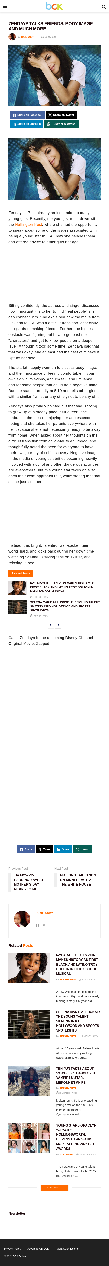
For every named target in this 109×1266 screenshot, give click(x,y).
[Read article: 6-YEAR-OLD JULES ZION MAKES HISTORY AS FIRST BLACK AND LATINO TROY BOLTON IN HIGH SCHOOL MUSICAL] (17, 588)
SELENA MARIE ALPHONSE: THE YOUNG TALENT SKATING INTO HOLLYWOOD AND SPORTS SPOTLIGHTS (65, 606)
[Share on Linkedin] (26, 124)
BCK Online (19, 1256)
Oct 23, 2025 (39, 597)
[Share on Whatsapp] (61, 124)
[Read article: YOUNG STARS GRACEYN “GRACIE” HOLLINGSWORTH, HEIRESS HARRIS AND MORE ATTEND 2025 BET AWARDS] (29, 1138)
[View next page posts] (58, 625)
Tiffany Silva (68, 979)
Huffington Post (28, 224)
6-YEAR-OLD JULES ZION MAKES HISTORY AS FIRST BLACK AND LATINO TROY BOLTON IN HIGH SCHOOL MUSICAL (62, 587)
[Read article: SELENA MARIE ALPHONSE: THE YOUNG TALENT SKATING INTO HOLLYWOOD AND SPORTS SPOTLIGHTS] (17, 607)
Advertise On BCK (38, 1248)
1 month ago (88, 1036)
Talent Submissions (67, 1248)
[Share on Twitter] (61, 115)
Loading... (54, 1187)
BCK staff (27, 36)
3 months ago (66, 1093)
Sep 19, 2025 (39, 616)
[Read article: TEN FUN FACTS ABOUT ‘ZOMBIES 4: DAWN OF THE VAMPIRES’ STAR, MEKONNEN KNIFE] (29, 1081)
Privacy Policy (12, 1248)
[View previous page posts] (51, 625)
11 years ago (48, 36)
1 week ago (87, 979)
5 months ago (85, 1154)
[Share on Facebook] (27, 115)
